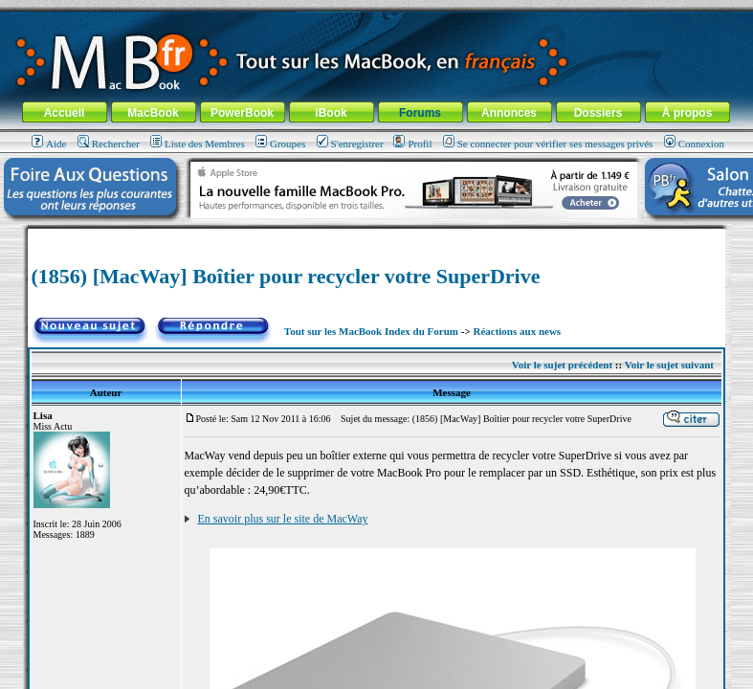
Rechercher (109, 143)
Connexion (694, 143)
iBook (330, 113)
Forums (420, 113)
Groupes (280, 143)
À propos (687, 113)
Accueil (64, 113)
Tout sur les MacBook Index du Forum (371, 331)
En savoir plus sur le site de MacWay (283, 518)
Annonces (509, 113)
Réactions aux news (517, 331)
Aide (49, 143)
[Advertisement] (377, 236)
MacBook (152, 113)
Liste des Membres (197, 143)
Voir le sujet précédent (562, 364)
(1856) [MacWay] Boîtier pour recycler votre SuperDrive (286, 276)
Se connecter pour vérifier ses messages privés (548, 143)
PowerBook (242, 113)
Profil (412, 143)
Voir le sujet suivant (669, 364)
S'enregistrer (350, 143)
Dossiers (598, 113)
